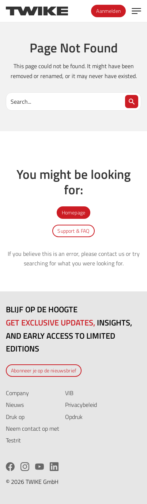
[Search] (131, 101)
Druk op (15, 416)
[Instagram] (24, 466)
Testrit (13, 440)
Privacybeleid (81, 404)
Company (17, 393)
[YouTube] (39, 466)
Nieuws (15, 404)
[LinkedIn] (54, 466)
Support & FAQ (73, 231)
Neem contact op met (32, 428)
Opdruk (74, 416)
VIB (69, 393)
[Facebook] (10, 466)
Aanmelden (108, 11)
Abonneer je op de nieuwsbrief (43, 370)
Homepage (73, 212)
